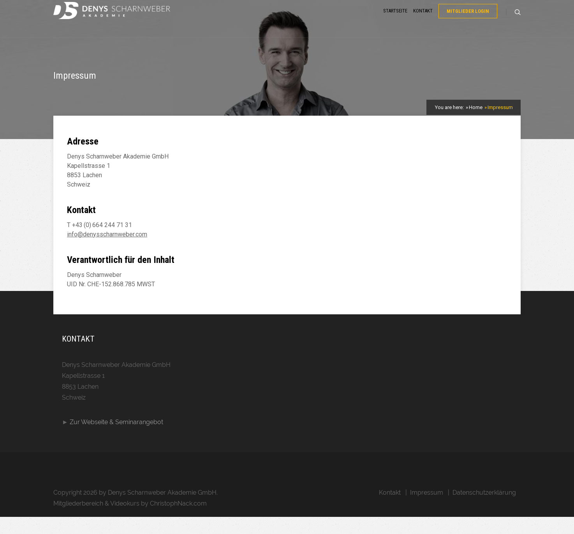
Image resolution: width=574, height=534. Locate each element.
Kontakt (423, 20)
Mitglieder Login (468, 21)
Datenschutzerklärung (484, 509)
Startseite (395, 20)
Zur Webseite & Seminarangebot (116, 439)
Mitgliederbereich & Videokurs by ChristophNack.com (130, 520)
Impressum (426, 509)
